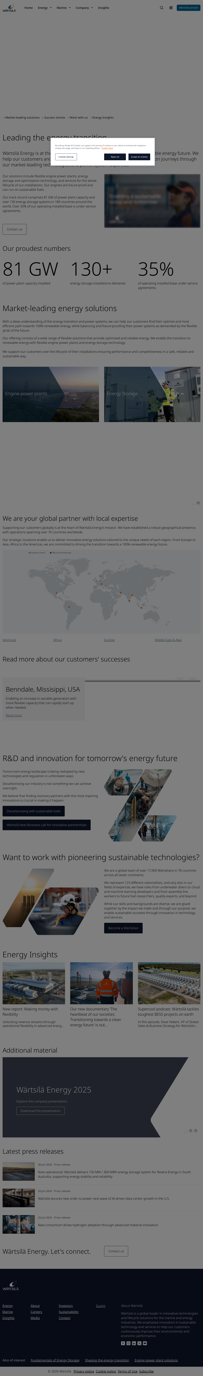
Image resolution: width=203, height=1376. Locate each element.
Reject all (115, 157)
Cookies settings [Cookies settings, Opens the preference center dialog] (66, 157)
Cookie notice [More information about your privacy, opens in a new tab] (107, 148)
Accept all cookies (139, 157)
